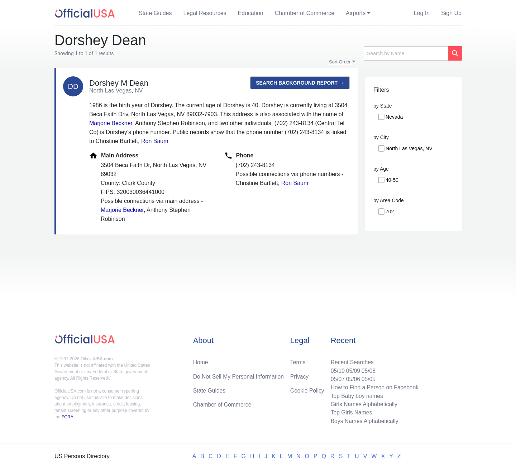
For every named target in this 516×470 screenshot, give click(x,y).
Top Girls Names (350, 412)
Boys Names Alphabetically (363, 421)
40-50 (392, 180)
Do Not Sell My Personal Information (239, 375)
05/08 (367, 369)
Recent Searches (351, 360)
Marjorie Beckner (110, 123)
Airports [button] (356, 13)
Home (201, 360)
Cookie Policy (307, 389)
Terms (298, 360)
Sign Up (451, 13)
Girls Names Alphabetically (363, 403)
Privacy (299, 375)
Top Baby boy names (355, 395)
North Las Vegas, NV (409, 148)
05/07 (336, 378)
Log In (422, 13)
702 (390, 211)
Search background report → (300, 83)
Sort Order (340, 62)
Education (250, 13)
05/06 (351, 378)
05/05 (367, 378)
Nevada (394, 117)
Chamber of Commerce (304, 13)
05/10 (336, 369)
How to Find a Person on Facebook (374, 386)
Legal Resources (204, 13)
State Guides (155, 13)
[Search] (406, 53)
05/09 (351, 369)
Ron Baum (154, 141)
